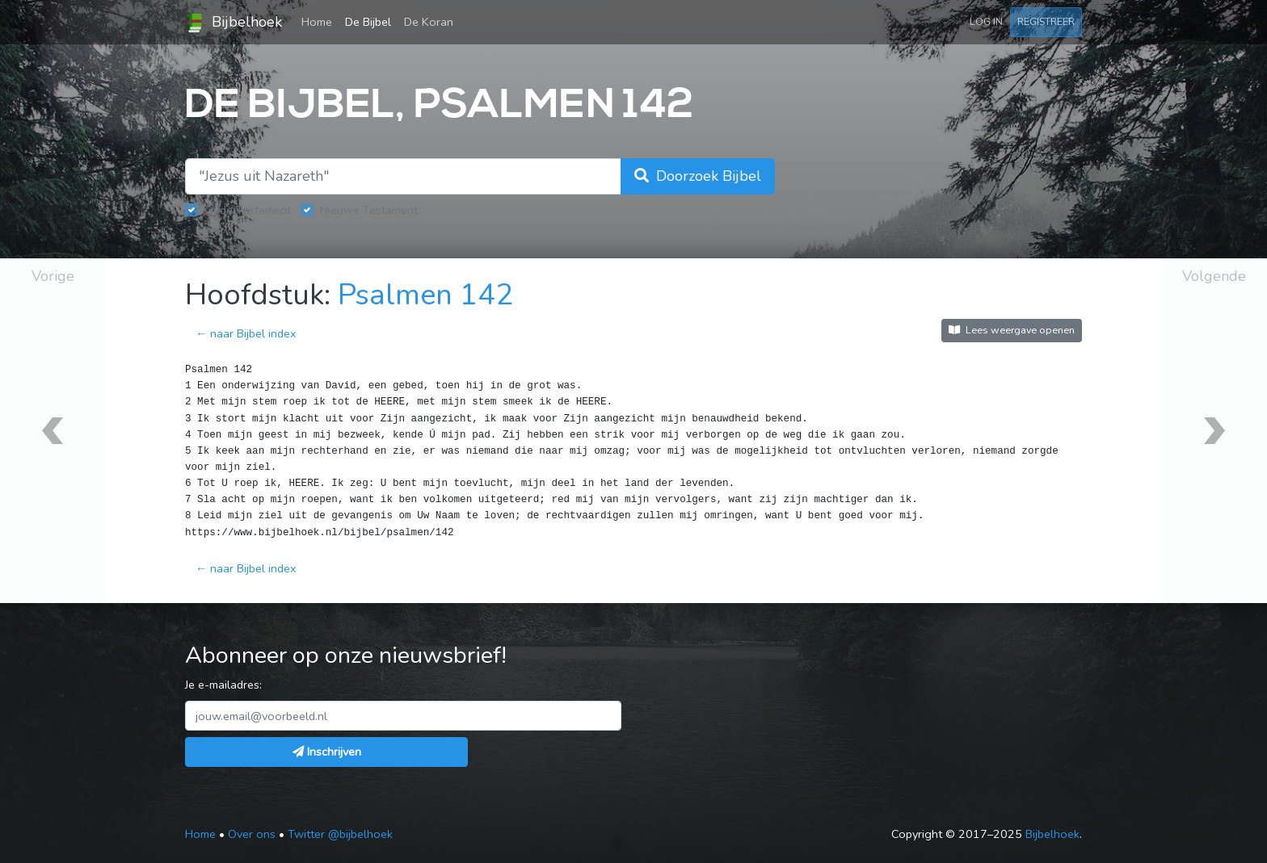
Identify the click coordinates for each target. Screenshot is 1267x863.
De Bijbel (368, 22)
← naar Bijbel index (246, 333)
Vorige (53, 276)
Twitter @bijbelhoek (340, 834)
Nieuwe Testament (369, 210)
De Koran (428, 22)
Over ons (252, 834)
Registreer (1046, 21)
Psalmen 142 (425, 295)
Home (320, 21)
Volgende (1214, 276)
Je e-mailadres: (223, 685)
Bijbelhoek (233, 22)
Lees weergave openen (1012, 330)
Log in (986, 21)
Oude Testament (247, 210)
